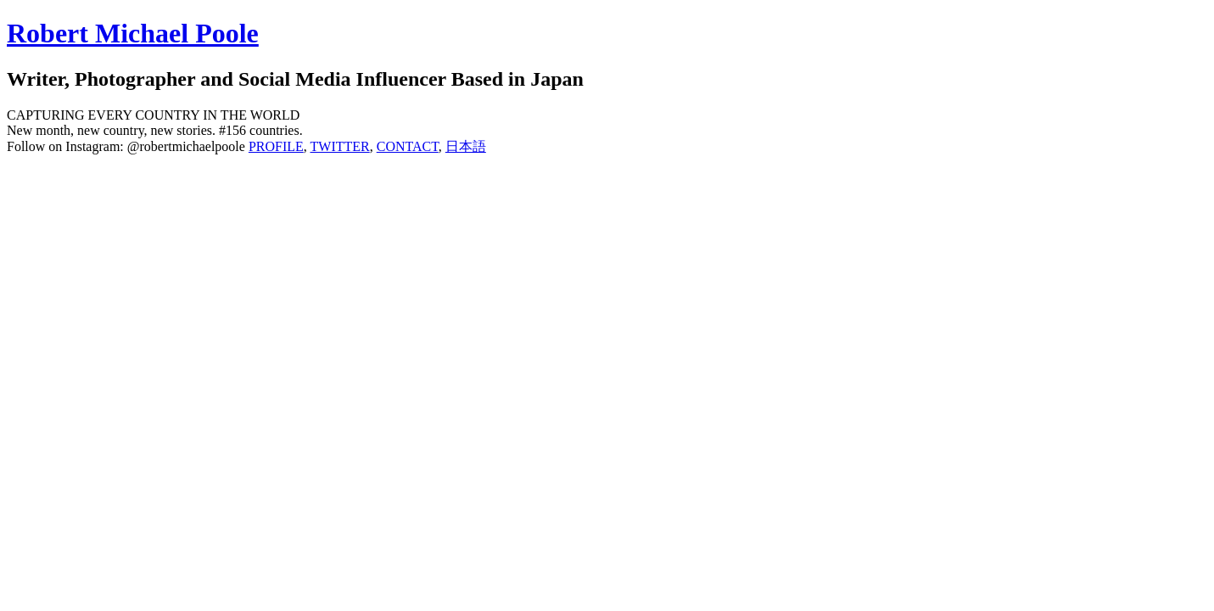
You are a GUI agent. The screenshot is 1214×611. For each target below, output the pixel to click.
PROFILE (276, 146)
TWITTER (340, 146)
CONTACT (408, 146)
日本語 (465, 146)
